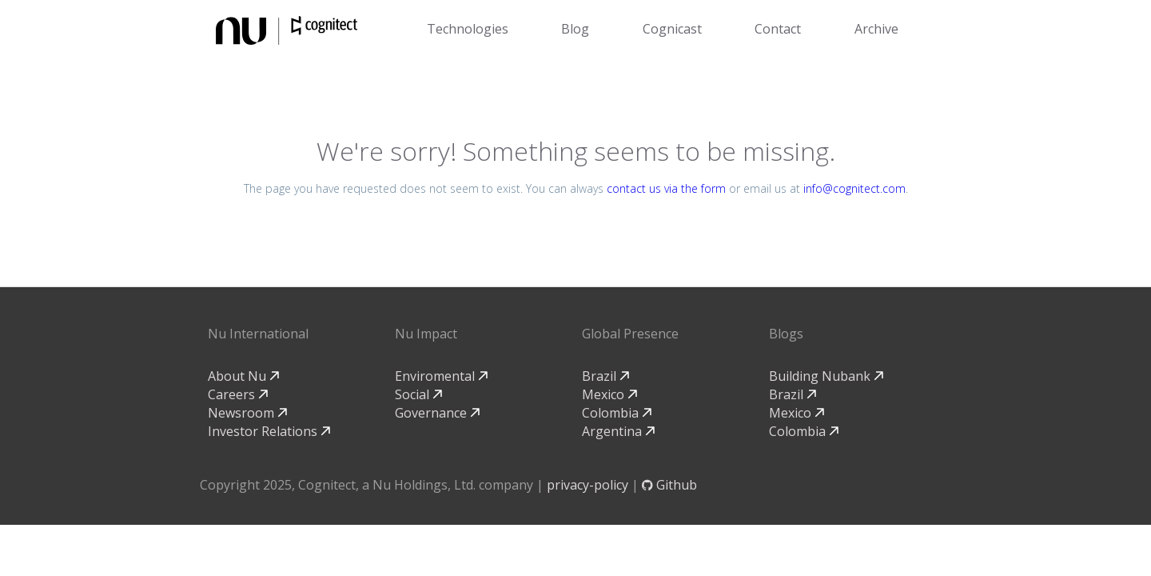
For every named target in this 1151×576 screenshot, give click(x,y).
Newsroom (247, 413)
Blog (575, 29)
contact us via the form (666, 188)
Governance (437, 413)
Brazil (605, 376)
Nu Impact (426, 334)
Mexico (609, 394)
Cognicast (672, 29)
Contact (778, 29)
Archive (876, 29)
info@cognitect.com (854, 188)
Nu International (258, 334)
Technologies (467, 29)
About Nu (243, 376)
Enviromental (441, 376)
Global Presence (630, 334)
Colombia (616, 413)
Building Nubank (826, 376)
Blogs (786, 334)
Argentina (618, 431)
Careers (238, 394)
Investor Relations (269, 431)
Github (669, 485)
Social (418, 394)
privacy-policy (587, 485)
